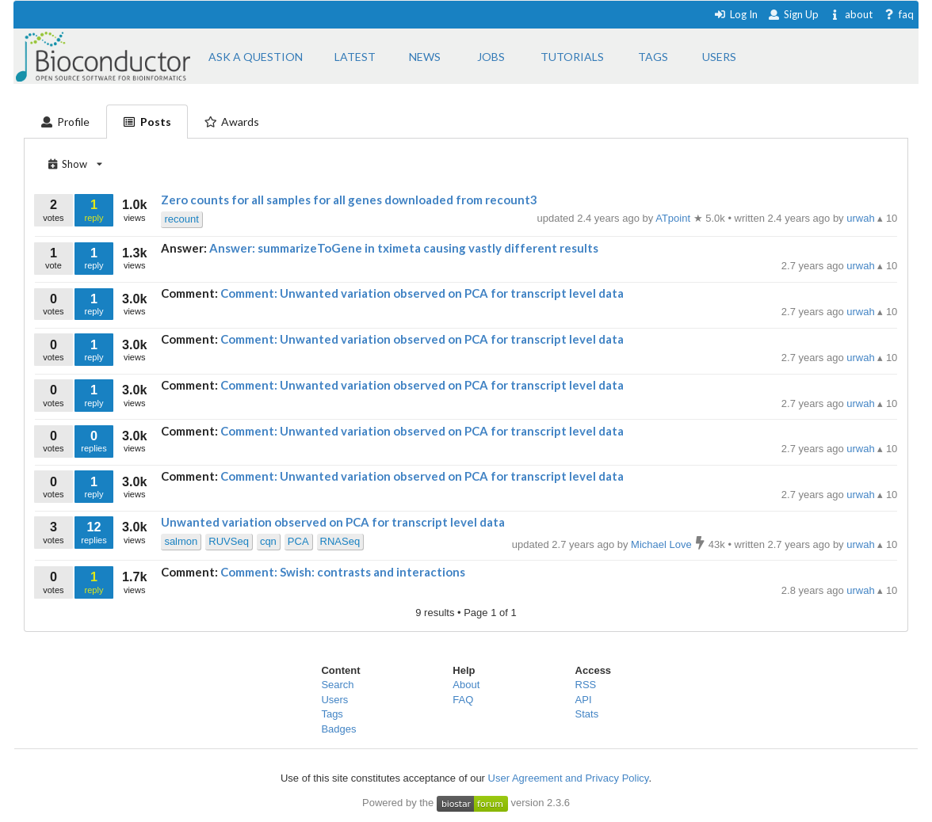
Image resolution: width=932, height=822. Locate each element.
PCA (298, 541)
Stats (587, 714)
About (466, 685)
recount (181, 219)
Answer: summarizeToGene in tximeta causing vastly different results (403, 248)
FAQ (463, 700)
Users (334, 700)
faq (898, 14)
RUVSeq (228, 541)
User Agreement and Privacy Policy (568, 778)
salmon (180, 541)
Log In (736, 14)
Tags (331, 714)
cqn (268, 541)
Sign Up (793, 14)
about (851, 14)
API (583, 700)
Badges (338, 729)
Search (337, 685)
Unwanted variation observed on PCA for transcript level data (333, 522)
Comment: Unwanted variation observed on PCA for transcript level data (422, 293)
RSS (586, 685)
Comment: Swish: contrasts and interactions (342, 572)
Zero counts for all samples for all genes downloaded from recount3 (349, 199)
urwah (861, 266)
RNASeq (340, 541)
